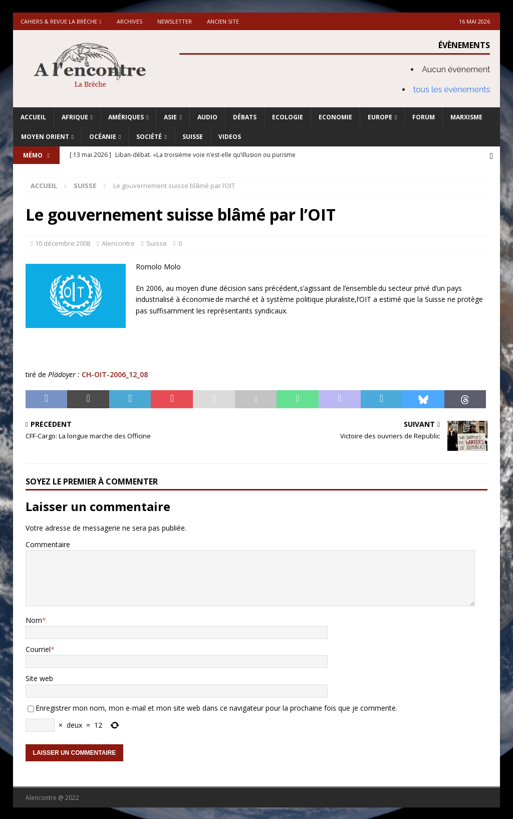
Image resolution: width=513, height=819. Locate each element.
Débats (244, 117)
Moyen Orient (45, 136)
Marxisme (466, 117)
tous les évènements (451, 89)
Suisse (192, 136)
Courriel (38, 648)
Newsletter (174, 21)
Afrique (75, 117)
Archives (129, 21)
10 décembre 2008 (62, 242)
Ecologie (287, 117)
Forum (423, 117)
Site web (39, 677)
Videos (229, 136)
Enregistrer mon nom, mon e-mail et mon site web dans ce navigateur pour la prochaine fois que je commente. (216, 707)
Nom (34, 619)
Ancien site (223, 21)
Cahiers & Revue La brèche (59, 21)
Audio (207, 117)
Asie (170, 117)
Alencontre (118, 242)
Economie (335, 117)
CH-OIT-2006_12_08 (115, 373)
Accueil (33, 117)
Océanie (102, 136)
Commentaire (48, 543)
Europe (380, 117)
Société (149, 136)
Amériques (126, 117)
